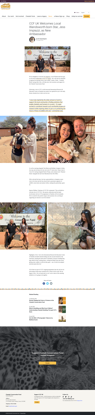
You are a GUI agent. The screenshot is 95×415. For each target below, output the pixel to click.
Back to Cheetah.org (89, 1)
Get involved (20, 16)
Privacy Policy (23, 413)
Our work (11, 16)
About (4, 16)
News (50, 16)
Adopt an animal (77, 16)
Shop (68, 16)
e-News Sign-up (59, 16)
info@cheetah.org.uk (13, 406)
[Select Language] (85, 12)
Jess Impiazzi (47, 76)
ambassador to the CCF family (43, 78)
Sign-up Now (79, 400)
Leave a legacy (42, 16)
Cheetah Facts (30, 16)
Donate (86, 16)
